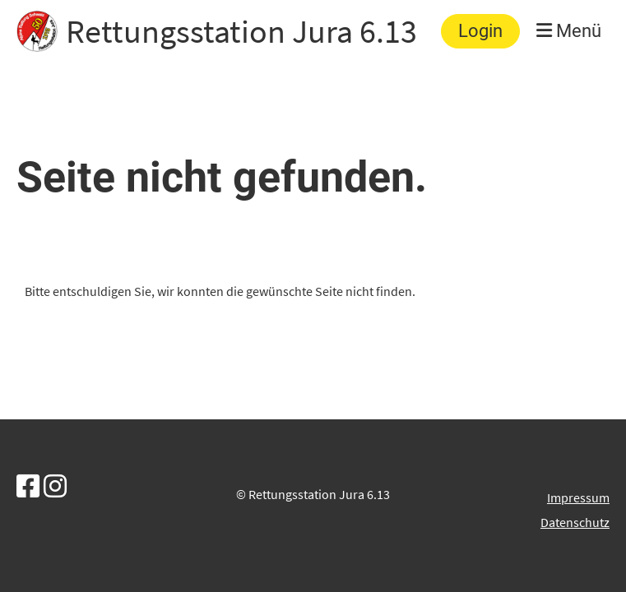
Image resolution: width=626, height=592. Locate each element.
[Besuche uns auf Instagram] (55, 486)
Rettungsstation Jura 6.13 (241, 31)
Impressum (578, 497)
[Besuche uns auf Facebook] (27, 486)
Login (480, 31)
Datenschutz (575, 522)
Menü (568, 31)
